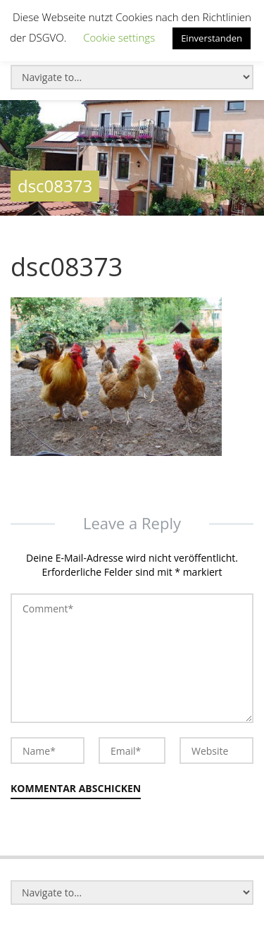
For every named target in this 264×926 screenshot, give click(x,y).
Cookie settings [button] (119, 37)
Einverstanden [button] (211, 38)
